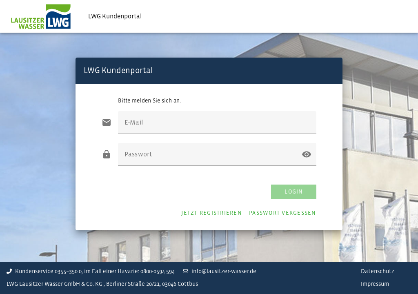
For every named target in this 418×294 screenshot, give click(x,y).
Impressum (375, 284)
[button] (306, 154)
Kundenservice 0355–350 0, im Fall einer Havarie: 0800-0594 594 (91, 271)
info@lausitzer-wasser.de (219, 271)
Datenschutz (377, 271)
